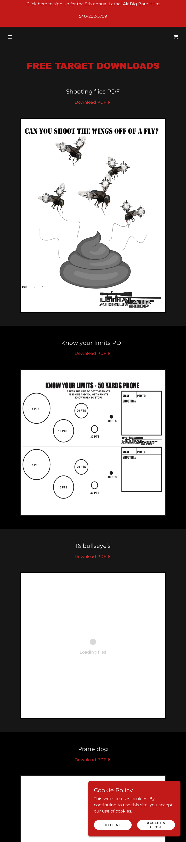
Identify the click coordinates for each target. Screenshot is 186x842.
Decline (113, 825)
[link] (175, 36)
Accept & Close (156, 825)
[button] (26, 36)
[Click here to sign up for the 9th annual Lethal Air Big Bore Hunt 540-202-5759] (93, 13)
